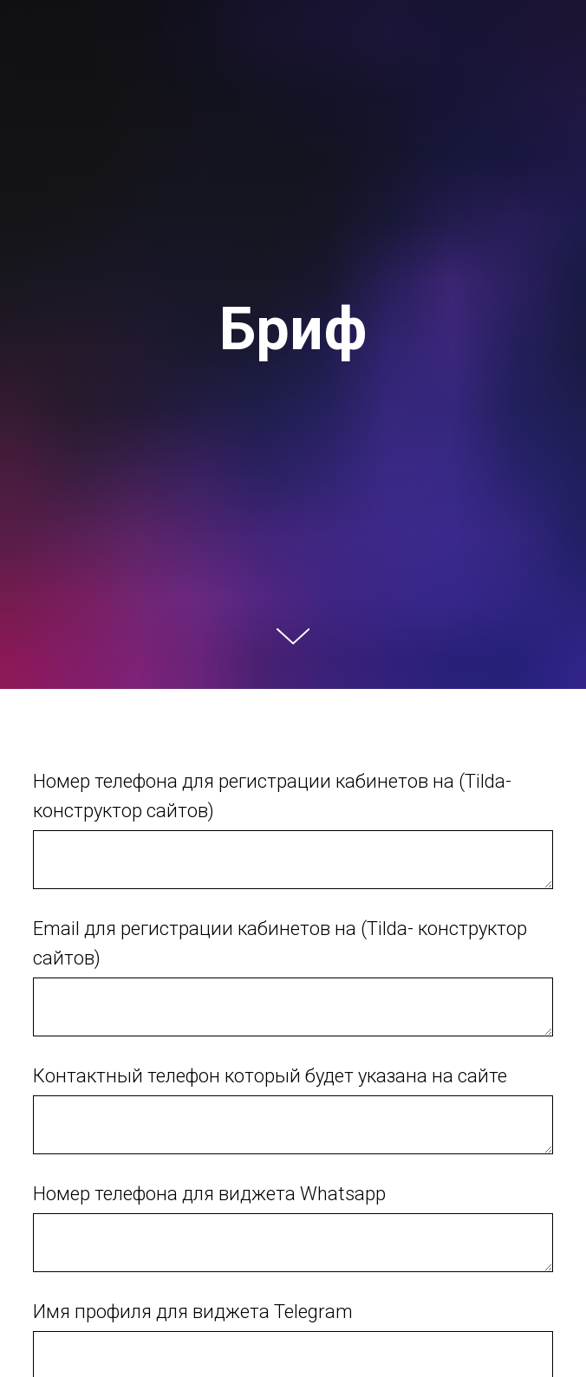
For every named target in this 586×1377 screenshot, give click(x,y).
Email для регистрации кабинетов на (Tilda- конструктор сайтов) (280, 943)
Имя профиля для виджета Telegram (193, 1311)
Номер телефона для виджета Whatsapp (209, 1194)
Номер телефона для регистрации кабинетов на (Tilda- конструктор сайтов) (272, 796)
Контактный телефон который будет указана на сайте (270, 1076)
